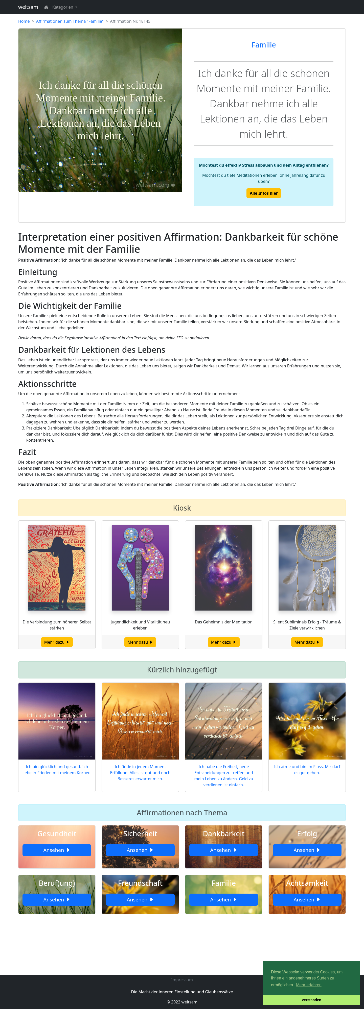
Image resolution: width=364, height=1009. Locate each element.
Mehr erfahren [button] (309, 985)
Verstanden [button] (311, 1000)
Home (24, 21)
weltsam (28, 7)
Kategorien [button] (63, 7)
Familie (264, 44)
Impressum (182, 979)
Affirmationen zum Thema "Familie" (70, 21)
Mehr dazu (57, 642)
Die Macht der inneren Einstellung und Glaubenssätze (182, 992)
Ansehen (56, 850)
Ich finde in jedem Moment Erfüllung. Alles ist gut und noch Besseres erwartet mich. (140, 772)
